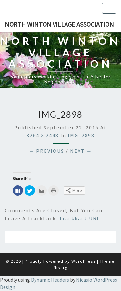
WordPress (83, 261)
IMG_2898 (81, 135)
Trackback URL (79, 218)
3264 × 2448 (42, 135)
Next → (81, 151)
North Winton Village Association (59, 24)
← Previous (46, 151)
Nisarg (61, 268)
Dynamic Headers (50, 279)
